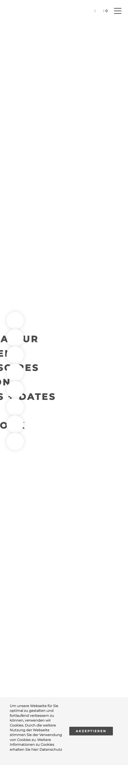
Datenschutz (51, 750)
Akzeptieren (91, 731)
